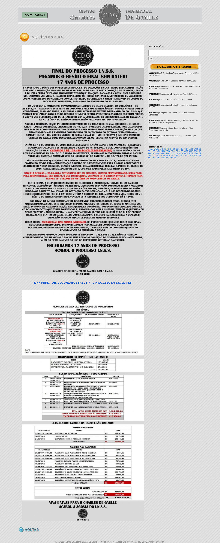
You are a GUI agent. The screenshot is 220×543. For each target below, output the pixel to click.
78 (190, 155)
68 (164, 155)
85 (154, 158)
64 (154, 155)
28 (169, 151)
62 (149, 155)
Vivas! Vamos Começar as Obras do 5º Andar (177, 81)
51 (174, 153)
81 (197, 155)
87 (159, 158)
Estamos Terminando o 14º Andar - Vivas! (176, 99)
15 (190, 149)
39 (197, 151)
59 (195, 153)
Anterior (158, 149)
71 (172, 155)
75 (182, 155)
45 (159, 153)
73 (177, 155)
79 (192, 155)
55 (185, 153)
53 (179, 153)
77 (187, 155)
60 (197, 153)
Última (173, 158)
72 (174, 155)
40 (200, 151)
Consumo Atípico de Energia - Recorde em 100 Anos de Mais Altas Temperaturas (173, 121)
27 (167, 151)
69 (167, 155)
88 (162, 158)
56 (187, 153)
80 (195, 155)
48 (167, 153)
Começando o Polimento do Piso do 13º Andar (178, 94)
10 (177, 149)
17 (195, 149)
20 (149, 151)
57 (190, 153)
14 (187, 149)
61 (200, 153)
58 (192, 153)
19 (200, 149)
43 (154, 153)
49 (169, 153)
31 (177, 151)
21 (151, 151)
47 (164, 153)
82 (200, 155)
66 (159, 155)
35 (187, 151)
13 (184, 149)
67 (162, 155)
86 (157, 158)
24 (159, 151)
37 (192, 151)
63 (151, 155)
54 (182, 153)
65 (157, 155)
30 (174, 151)
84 (151, 158)
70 (169, 155)
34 (185, 151)
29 (172, 151)
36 (190, 151)
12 (182, 149)
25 (162, 151)
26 (164, 151)
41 (149, 153)
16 (192, 149)
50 (172, 153)
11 (179, 149)
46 (162, 153)
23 (157, 151)
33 (182, 151)
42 (151, 153)
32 (179, 151)
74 (179, 155)
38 (195, 151)
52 (177, 153)
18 (197, 149)
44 (157, 153)
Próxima (166, 158)
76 (185, 155)
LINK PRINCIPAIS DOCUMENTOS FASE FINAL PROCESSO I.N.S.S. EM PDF (83, 282)
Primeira (151, 149)
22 (154, 151)
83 (149, 158)
